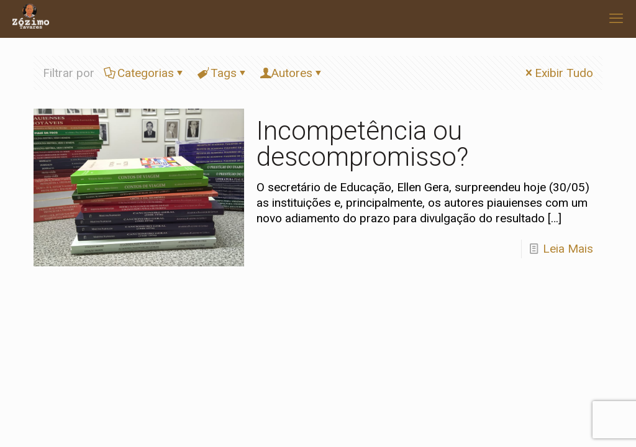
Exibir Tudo (558, 73)
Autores (292, 73)
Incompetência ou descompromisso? (362, 143)
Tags (222, 73)
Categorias (145, 73)
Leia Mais (568, 249)
